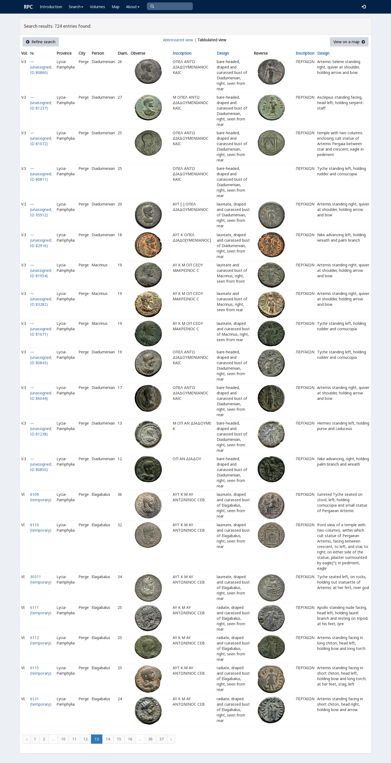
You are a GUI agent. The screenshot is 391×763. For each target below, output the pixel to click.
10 (63, 739)
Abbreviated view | (179, 39)
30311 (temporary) (40, 579)
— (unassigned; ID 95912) (41, 209)
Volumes (97, 6)
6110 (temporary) (40, 527)
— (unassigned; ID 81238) (41, 429)
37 (161, 739)
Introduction (51, 6)
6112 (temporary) (40, 640)
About (133, 6)
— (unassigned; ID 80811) (41, 174)
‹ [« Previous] (26, 739)
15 (119, 739)
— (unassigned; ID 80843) (41, 357)
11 (74, 739)
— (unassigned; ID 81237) (41, 103)
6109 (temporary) (40, 497)
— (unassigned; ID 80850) (41, 464)
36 (150, 739)
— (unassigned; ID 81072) (41, 138)
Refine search (40, 41)
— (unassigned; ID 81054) (41, 270)
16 (130, 739)
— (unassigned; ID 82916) (41, 240)
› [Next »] (171, 739)
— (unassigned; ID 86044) (41, 393)
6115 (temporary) (40, 670)
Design (223, 53)
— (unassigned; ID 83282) (41, 299)
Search (76, 6)
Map (115, 6)
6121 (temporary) (40, 701)
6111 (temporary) (40, 610)
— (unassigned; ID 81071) (41, 329)
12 (85, 739)
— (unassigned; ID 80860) (41, 67)
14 (108, 739)
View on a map (349, 41)
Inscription (182, 53)
